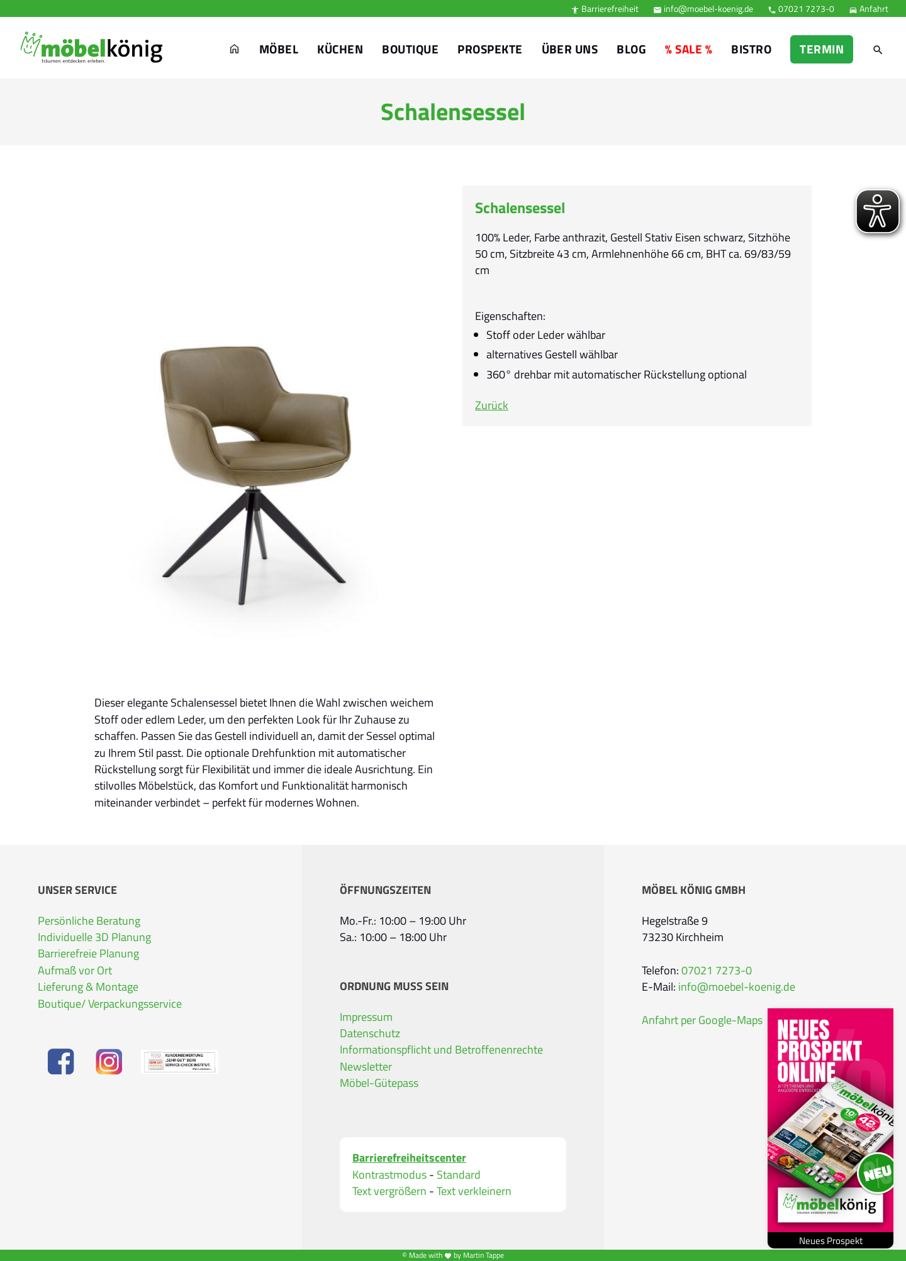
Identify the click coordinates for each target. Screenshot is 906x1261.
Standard (459, 1175)
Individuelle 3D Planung (94, 936)
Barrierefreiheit (605, 8)
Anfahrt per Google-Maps (702, 1019)
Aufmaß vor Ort (75, 970)
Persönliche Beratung (89, 920)
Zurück (491, 405)
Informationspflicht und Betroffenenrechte (441, 1049)
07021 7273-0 (801, 8)
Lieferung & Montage (88, 986)
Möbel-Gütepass (379, 1082)
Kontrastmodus (389, 1175)
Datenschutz (370, 1033)
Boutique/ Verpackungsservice (110, 1003)
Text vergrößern (389, 1191)
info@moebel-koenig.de (703, 8)
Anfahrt (868, 8)
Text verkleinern (474, 1191)
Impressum (366, 1016)
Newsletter (366, 1066)
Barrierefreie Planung (88, 953)
